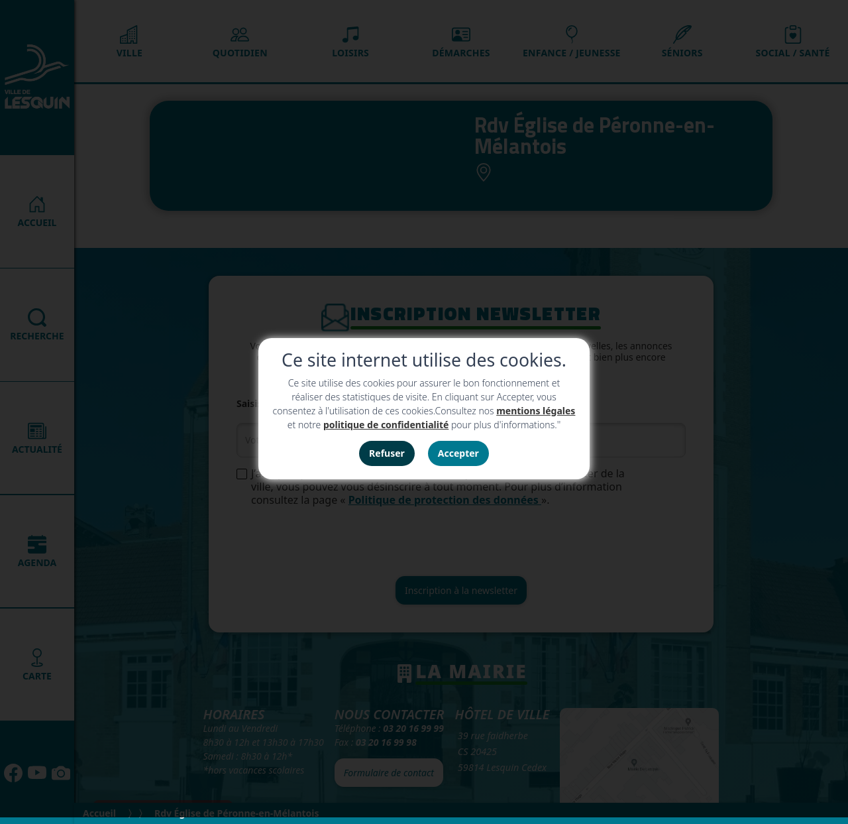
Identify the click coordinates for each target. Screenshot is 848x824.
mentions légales (535, 410)
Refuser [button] (387, 453)
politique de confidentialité (386, 424)
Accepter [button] (458, 453)
